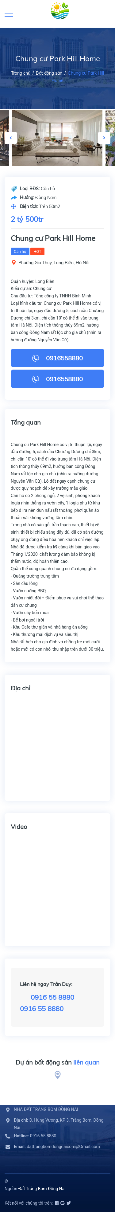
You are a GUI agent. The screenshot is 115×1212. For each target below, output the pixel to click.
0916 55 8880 (52, 997)
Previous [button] (11, 138)
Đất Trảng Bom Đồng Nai (42, 1188)
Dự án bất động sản (58, 1062)
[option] (57, 138)
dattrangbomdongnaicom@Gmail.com (57, 1146)
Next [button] (104, 138)
